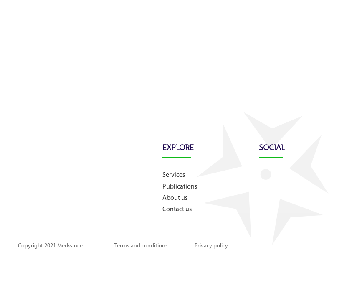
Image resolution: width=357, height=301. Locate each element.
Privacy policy (211, 246)
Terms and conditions (141, 246)
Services (173, 175)
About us (174, 198)
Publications (179, 187)
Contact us (177, 209)
